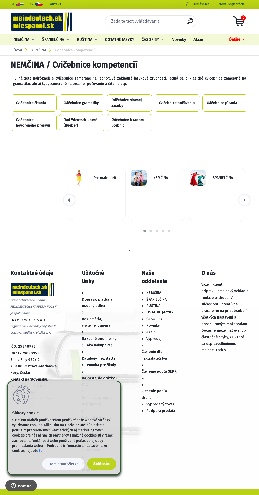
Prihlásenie (200, 4)
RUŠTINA (84, 39)
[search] (190, 23)
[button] (145, 230)
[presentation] (69, 200)
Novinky (179, 39)
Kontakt (54, 4)
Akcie (198, 39)
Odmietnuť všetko (63, 464)
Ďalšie (234, 39)
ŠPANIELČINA (53, 39)
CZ (32, 4)
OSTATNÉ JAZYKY (119, 39)
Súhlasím (101, 463)
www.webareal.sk (134, 492)
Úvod (18, 50)
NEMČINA (21, 39)
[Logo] (41, 21)
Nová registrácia (232, 4)
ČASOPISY (150, 39)
